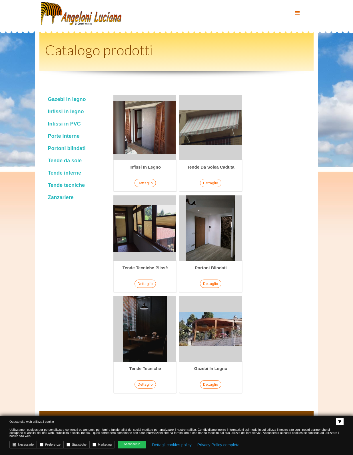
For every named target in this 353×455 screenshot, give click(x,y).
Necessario (23, 444)
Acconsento (132, 444)
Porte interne (63, 136)
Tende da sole (65, 160)
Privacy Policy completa (218, 444)
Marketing (102, 444)
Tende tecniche (66, 185)
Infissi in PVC (64, 124)
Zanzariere (60, 197)
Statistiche (77, 444)
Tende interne (64, 173)
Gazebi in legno (67, 99)
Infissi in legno (66, 111)
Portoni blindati (66, 148)
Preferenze (50, 444)
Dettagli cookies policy (172, 444)
